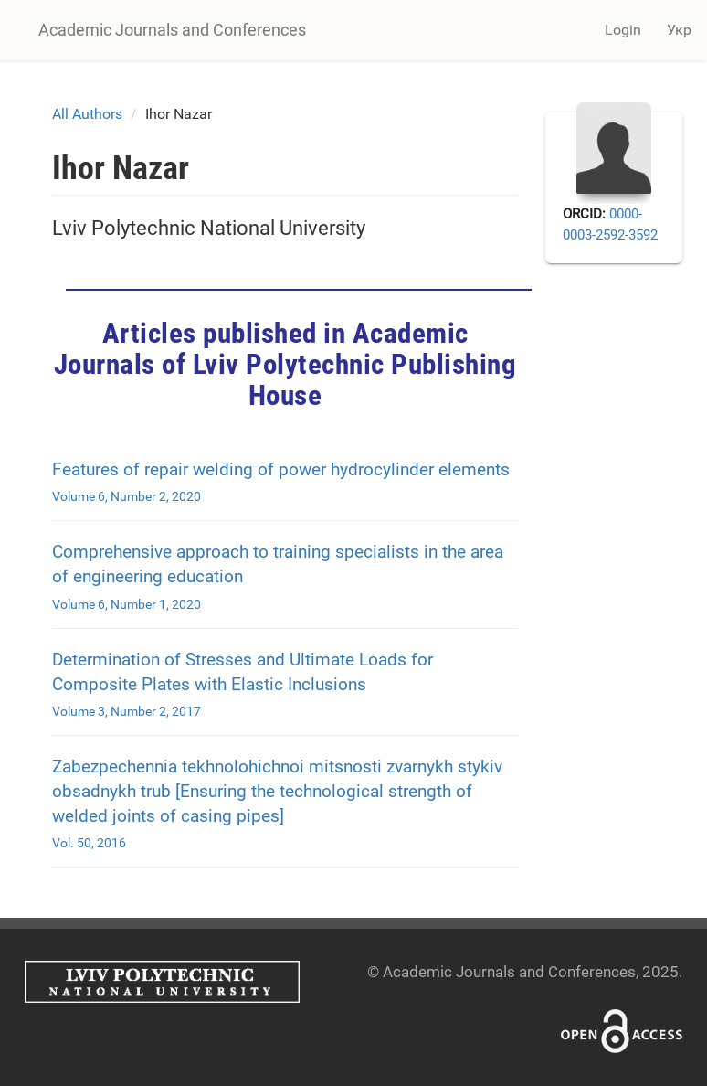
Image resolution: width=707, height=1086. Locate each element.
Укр (679, 29)
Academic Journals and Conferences (172, 29)
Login (623, 29)
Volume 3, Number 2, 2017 (126, 711)
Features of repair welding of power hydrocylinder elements (281, 469)
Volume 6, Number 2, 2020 (126, 496)
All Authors (87, 113)
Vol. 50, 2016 (89, 843)
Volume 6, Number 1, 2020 (126, 604)
